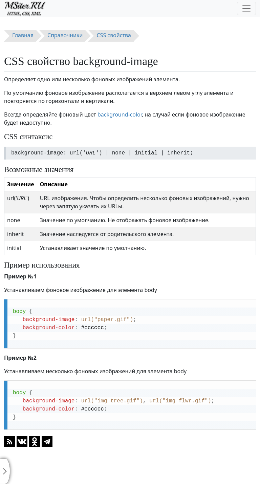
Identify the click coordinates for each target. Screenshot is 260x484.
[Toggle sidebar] (5, 471)
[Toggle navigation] (246, 8)
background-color (120, 114)
